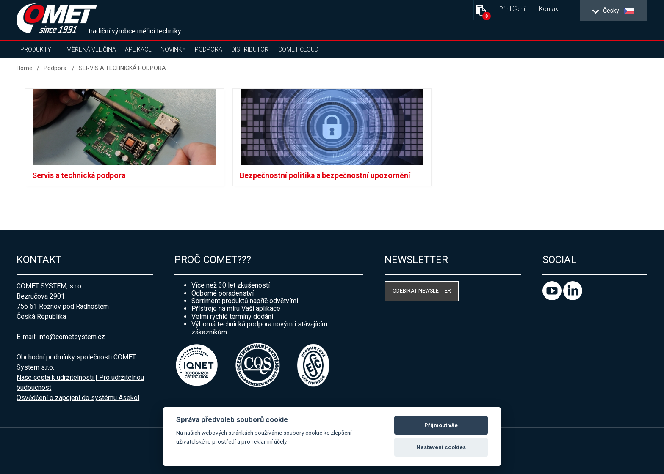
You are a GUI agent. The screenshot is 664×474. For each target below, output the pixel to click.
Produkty (35, 49)
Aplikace (138, 49)
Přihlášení (512, 9)
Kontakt (549, 9)
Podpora (208, 49)
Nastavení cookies (441, 447)
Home (25, 68)
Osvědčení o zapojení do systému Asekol (78, 398)
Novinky (173, 49)
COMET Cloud (298, 49)
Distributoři (250, 49)
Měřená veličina (91, 49)
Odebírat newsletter (422, 291)
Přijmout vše (441, 425)
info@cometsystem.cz (71, 337)
